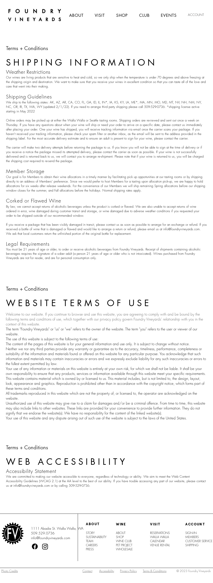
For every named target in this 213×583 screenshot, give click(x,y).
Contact (87, 571)
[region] (21, 576)
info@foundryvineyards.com (181, 229)
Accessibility (106, 571)
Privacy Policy (128, 571)
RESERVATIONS (160, 533)
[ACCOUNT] (196, 15)
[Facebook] (35, 546)
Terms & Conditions (154, 571)
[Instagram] (45, 546)
